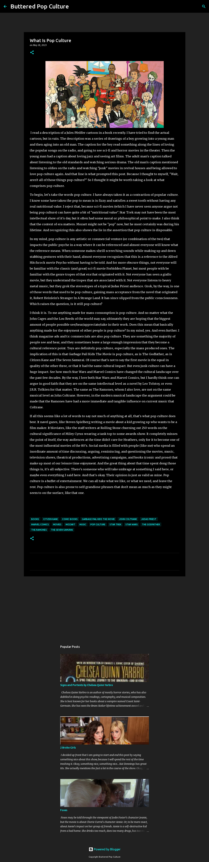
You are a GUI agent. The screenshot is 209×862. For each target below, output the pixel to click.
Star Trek (115, 524)
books (35, 519)
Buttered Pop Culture (39, 6)
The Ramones (39, 530)
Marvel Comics (40, 524)
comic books (70, 519)
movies (57, 524)
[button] (32, 52)
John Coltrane (128, 519)
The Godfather (151, 524)
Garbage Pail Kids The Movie (98, 519)
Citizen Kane (50, 519)
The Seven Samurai (62, 530)
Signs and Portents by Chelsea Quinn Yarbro (86, 685)
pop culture (97, 524)
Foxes (63, 810)
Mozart (70, 524)
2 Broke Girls (68, 747)
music (82, 524)
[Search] (74, 6)
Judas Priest (148, 519)
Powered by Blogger (104, 849)
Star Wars (131, 524)
